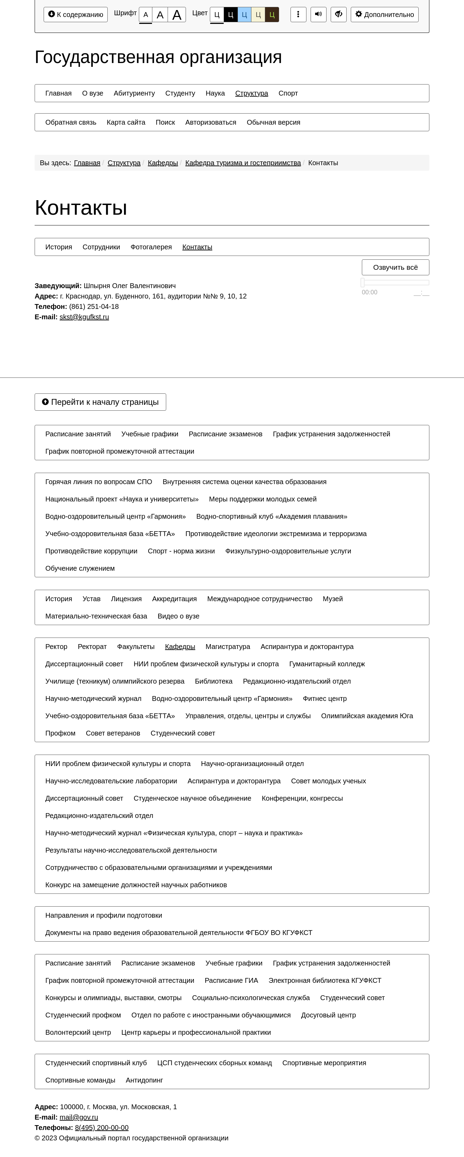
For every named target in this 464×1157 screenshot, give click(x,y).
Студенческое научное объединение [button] (192, 798)
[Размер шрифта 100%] (145, 14)
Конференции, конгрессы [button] (302, 798)
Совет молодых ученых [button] (328, 781)
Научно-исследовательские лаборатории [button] (111, 781)
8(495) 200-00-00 (102, 1127)
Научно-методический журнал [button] (93, 698)
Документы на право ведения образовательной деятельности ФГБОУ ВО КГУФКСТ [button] (179, 932)
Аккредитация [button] (174, 599)
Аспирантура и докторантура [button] (307, 646)
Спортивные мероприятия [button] (324, 1063)
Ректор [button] (56, 646)
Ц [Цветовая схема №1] (217, 16)
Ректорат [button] (92, 646)
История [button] (58, 247)
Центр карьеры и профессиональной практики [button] (196, 1032)
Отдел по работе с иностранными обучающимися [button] (211, 1015)
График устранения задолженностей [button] (331, 434)
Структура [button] (251, 93)
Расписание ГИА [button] (231, 980)
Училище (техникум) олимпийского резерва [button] (115, 681)
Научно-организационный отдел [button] (252, 763)
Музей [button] (333, 599)
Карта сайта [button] (126, 122)
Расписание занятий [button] (78, 434)
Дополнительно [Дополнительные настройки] (384, 14)
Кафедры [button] (180, 646)
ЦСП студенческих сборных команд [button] (214, 1063)
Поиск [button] (165, 122)
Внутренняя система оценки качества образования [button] (245, 482)
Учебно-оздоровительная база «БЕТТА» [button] (110, 533)
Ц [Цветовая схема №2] (230, 14)
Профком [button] (60, 733)
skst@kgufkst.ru (84, 317)
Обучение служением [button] (80, 568)
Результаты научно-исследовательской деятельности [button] (131, 850)
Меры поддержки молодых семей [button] (263, 499)
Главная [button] (58, 93)
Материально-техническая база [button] (96, 616)
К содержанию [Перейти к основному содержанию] (75, 14)
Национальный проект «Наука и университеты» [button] (122, 499)
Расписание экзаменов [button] (225, 434)
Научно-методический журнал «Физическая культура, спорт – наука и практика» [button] (174, 833)
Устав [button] (92, 599)
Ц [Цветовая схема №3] (244, 14)
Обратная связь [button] (70, 122)
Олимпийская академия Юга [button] (367, 716)
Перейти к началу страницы (100, 402)
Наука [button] (215, 93)
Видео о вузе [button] (178, 616)
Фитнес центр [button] (325, 698)
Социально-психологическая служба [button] (251, 998)
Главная (87, 163)
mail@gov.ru (79, 1117)
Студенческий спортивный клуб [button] (96, 1063)
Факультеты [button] (135, 646)
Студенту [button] (180, 93)
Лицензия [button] (126, 599)
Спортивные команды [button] (80, 1080)
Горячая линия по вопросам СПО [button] (98, 482)
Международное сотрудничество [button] (260, 599)
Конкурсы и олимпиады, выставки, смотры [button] (113, 998)
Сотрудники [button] (101, 247)
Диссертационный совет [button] (84, 664)
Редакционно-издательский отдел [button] (297, 681)
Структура (124, 163)
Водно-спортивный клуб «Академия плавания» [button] (271, 516)
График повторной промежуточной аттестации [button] (119, 451)
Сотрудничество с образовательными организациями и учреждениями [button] (158, 867)
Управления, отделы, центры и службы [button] (248, 716)
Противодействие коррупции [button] (91, 551)
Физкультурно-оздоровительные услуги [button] (288, 551)
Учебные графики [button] (150, 434)
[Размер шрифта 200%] (177, 14)
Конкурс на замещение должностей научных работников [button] (136, 885)
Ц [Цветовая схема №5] (272, 14)
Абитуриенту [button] (134, 93)
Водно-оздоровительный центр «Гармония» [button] (115, 516)
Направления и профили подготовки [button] (103, 915)
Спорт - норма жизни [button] (181, 551)
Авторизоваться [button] (210, 122)
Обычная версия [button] (274, 122)
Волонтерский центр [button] (78, 1032)
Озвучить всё (395, 267)
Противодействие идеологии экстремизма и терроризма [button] (276, 533)
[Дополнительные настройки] (339, 14)
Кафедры (163, 163)
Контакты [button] (197, 247)
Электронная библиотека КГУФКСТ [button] (325, 980)
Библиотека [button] (214, 681)
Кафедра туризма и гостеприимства (243, 163)
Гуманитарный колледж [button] (327, 664)
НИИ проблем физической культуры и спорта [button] (206, 664)
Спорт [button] (288, 93)
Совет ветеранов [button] (113, 733)
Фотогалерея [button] (151, 247)
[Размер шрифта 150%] (160, 14)
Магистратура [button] (228, 646)
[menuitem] (58, 93)
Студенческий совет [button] (183, 733)
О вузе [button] (92, 93)
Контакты (323, 163)
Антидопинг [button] (144, 1080)
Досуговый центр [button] (328, 1015)
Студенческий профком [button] (83, 1015)
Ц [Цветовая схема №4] (258, 14)
